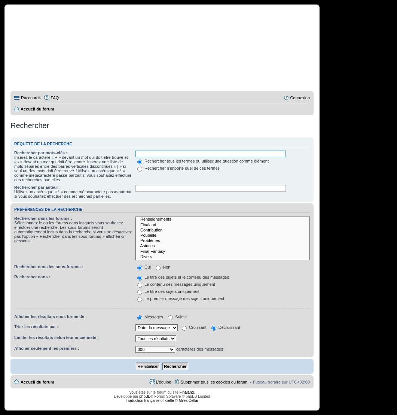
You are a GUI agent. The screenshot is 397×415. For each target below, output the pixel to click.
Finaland (222, 225)
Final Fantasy (222, 251)
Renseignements (222, 219)
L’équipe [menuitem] (163, 382)
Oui (144, 267)
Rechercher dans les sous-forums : (48, 266)
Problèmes (222, 240)
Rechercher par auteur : (37, 187)
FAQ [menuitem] (55, 98)
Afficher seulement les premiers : (46, 348)
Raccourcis (31, 98)
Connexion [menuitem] (300, 98)
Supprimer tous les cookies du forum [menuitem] (214, 382)
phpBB (144, 396)
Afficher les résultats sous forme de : (50, 316)
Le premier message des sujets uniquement (180, 298)
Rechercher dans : (32, 277)
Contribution (222, 230)
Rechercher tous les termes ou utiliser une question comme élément (203, 161)
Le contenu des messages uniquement (176, 284)
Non (163, 267)
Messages (150, 317)
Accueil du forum (37, 382)
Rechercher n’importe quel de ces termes (178, 168)
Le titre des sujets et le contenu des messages (183, 277)
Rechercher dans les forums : (43, 218)
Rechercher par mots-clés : (40, 153)
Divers (222, 257)
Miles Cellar (188, 401)
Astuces (222, 246)
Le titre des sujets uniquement (168, 291)
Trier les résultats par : (36, 326)
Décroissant (225, 327)
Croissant (194, 327)
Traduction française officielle (150, 401)
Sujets (177, 317)
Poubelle (222, 235)
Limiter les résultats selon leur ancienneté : (56, 337)
